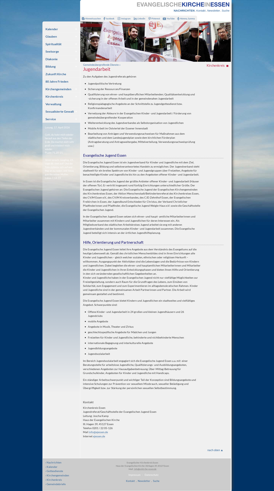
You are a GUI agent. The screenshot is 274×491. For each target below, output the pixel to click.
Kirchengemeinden (58, 89)
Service (50, 119)
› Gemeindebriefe (55, 484)
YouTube (168, 18)
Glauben (51, 36)
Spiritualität (53, 44)
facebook (108, 18)
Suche (225, 10)
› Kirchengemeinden (57, 475)
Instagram (123, 18)
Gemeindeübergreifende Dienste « (101, 64)
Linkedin (138, 18)
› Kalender (51, 466)
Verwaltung (53, 104)
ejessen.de (99, 436)
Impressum (134, 474)
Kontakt (201, 10)
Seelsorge (52, 51)
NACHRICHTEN (184, 10)
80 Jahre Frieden (56, 81)
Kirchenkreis (54, 96)
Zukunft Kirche (55, 74)
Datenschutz (152, 474)
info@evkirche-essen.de (145, 469)
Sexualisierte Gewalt (59, 111)
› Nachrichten (53, 462)
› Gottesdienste (54, 471)
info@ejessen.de (98, 432)
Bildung (50, 66)
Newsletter (213, 10)
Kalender (51, 29)
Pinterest (153, 18)
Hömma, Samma (185, 18)
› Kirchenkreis (53, 479)
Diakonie (51, 59)
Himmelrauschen (90, 18)
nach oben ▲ (215, 450)
